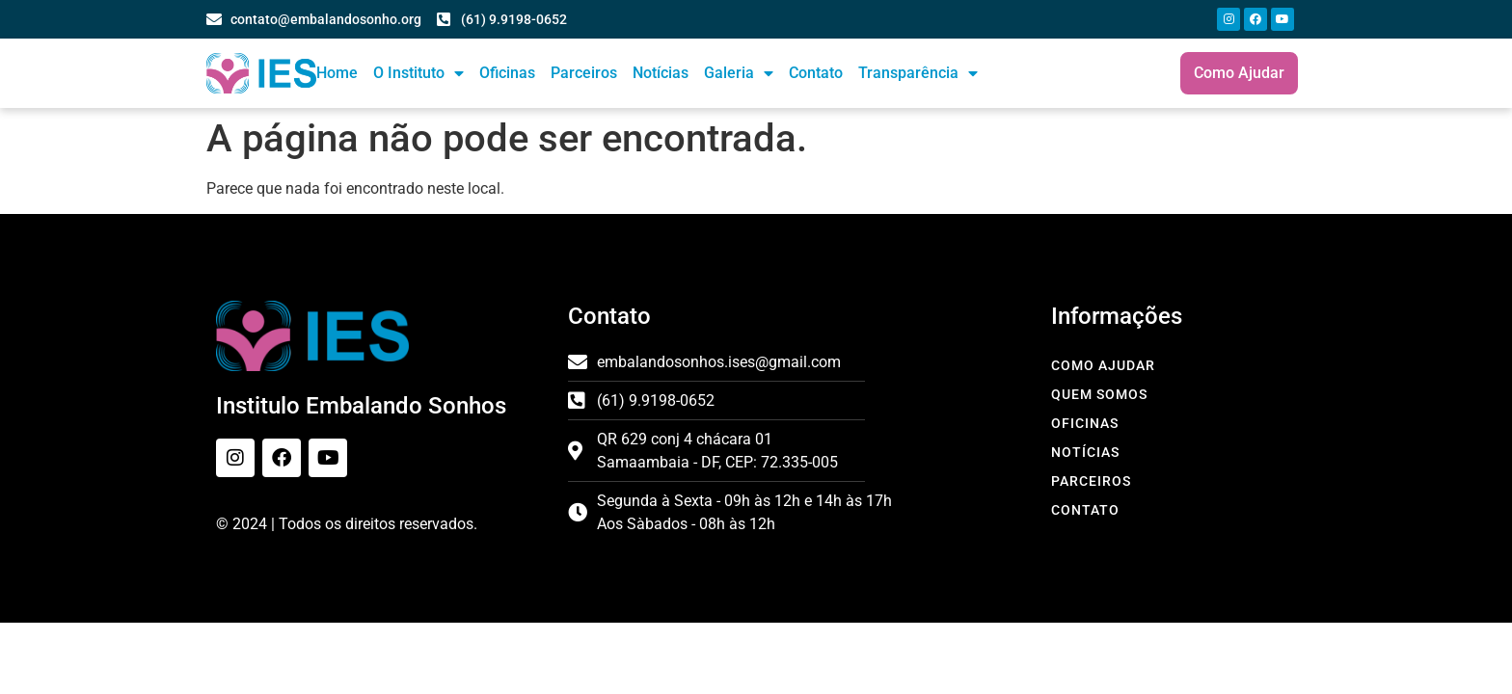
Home (337, 73)
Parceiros (584, 73)
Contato (816, 73)
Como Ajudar (1103, 365)
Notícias (660, 73)
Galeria (738, 73)
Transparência (918, 73)
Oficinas (507, 73)
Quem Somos (1099, 394)
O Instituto (418, 73)
